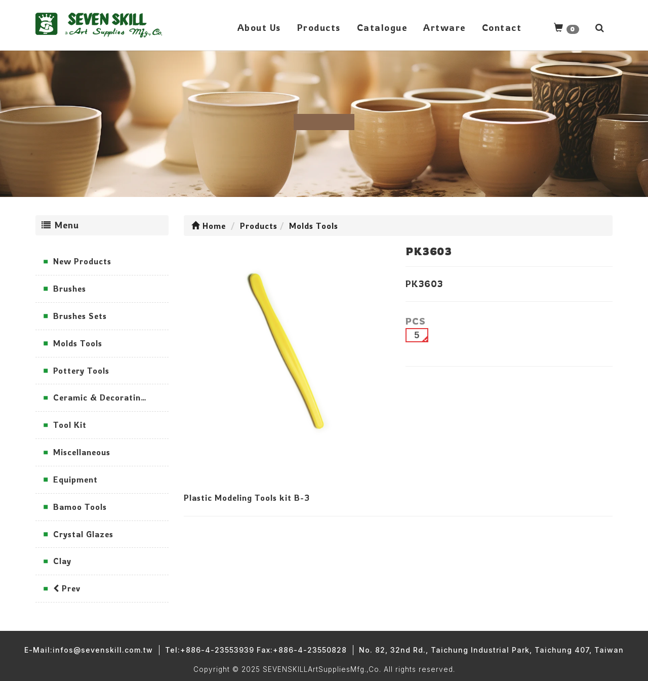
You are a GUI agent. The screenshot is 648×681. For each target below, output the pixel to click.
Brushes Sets (80, 316)
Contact (502, 27)
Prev (66, 588)
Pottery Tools (81, 371)
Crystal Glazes (83, 534)
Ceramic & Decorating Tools (111, 397)
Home (208, 226)
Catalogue (382, 27)
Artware (444, 27)
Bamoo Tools (80, 507)
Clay (62, 561)
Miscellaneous (81, 452)
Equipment (75, 479)
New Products (82, 261)
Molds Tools (77, 343)
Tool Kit (70, 425)
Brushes (69, 289)
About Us (259, 27)
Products (319, 27)
